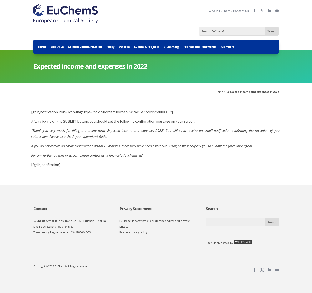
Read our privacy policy (133, 232)
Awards (124, 47)
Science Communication (85, 47)
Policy (110, 47)
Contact (40, 208)
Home (42, 47)
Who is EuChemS (220, 11)
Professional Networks (199, 47)
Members (227, 47)
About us (57, 47)
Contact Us (241, 11)
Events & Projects (146, 47)
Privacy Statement (135, 208)
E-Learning (171, 47)
